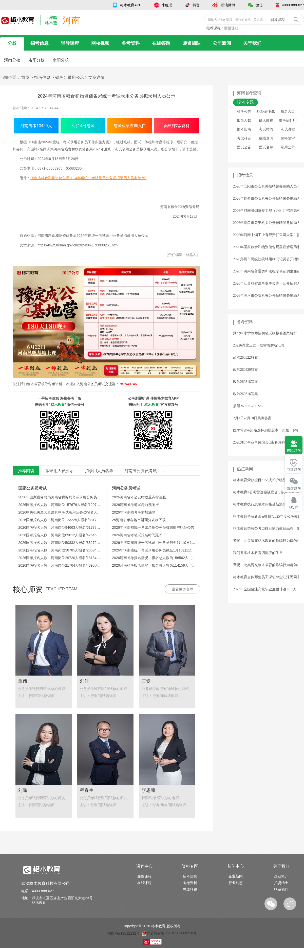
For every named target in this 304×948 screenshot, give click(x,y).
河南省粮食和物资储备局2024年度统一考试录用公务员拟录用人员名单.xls (88, 178)
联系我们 (281, 889)
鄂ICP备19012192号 (123, 933)
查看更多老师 (182, 589)
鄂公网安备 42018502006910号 (169, 933)
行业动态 (236, 883)
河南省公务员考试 (140, 471)
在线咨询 (294, 450)
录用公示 (76, 77)
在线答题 (161, 43)
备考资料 (131, 43)
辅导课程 (70, 43)
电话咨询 (294, 469)
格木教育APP (130, 5)
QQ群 (293, 507)
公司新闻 (222, 43)
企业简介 (281, 876)
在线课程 (144, 883)
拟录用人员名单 (99, 471)
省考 (59, 77)
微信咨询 (294, 488)
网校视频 (100, 43)
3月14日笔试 (82, 126)
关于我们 (252, 43)
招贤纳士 (281, 883)
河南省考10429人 (36, 126)
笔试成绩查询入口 (129, 126)
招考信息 (39, 43)
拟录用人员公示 (59, 471)
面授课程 (231, 28)
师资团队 (191, 43)
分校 (12, 43)
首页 (25, 77)
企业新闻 (236, 876)
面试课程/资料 (176, 126)
